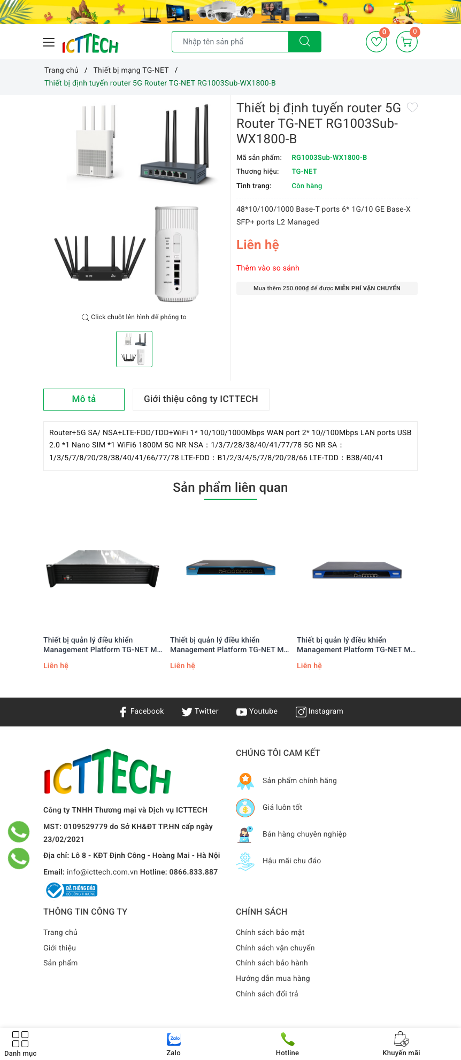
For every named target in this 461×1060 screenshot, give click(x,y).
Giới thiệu (59, 948)
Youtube (257, 711)
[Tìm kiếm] (304, 41)
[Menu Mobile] (49, 41)
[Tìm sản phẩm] (230, 41)
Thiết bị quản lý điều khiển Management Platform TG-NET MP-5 (230, 645)
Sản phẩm (60, 963)
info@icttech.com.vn (102, 872)
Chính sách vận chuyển (275, 948)
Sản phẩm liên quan (230, 487)
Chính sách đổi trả (267, 994)
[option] (134, 204)
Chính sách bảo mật (270, 933)
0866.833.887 (194, 872)
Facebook (141, 711)
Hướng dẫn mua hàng (273, 978)
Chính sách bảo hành (272, 963)
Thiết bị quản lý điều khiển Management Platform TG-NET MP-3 (357, 645)
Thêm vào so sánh (267, 268)
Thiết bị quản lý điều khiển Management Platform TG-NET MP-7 (104, 645)
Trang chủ (60, 933)
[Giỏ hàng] (407, 41)
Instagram (319, 711)
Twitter (200, 711)
